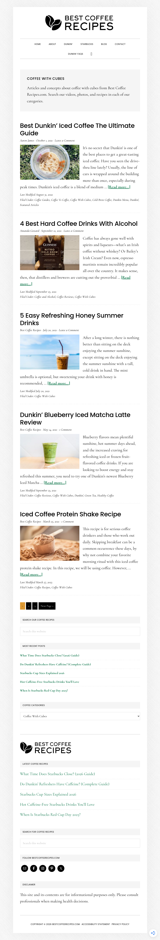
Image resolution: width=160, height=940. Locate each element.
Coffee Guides (42, 200)
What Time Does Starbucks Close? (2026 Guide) (49, 655)
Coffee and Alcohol (45, 297)
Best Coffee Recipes (80, 22)
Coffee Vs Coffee (60, 200)
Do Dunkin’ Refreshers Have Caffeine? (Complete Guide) (55, 664)
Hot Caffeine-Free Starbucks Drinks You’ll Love (49, 682)
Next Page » (47, 607)
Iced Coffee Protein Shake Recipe (70, 514)
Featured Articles (29, 205)
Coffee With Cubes (80, 200)
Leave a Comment (65, 140)
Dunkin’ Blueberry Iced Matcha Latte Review (75, 418)
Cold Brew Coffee (102, 200)
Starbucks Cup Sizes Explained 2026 (42, 673)
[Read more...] (119, 187)
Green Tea (90, 495)
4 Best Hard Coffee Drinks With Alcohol (79, 223)
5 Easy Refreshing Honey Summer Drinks (72, 319)
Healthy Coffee (105, 495)
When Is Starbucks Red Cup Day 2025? (44, 690)
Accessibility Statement (96, 924)
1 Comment (65, 429)
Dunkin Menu (120, 200)
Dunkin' (134, 200)
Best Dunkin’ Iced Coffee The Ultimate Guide (77, 129)
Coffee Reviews (65, 297)
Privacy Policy (120, 924)
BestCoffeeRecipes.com (66, 924)
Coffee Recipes (42, 587)
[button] (91, 53)
